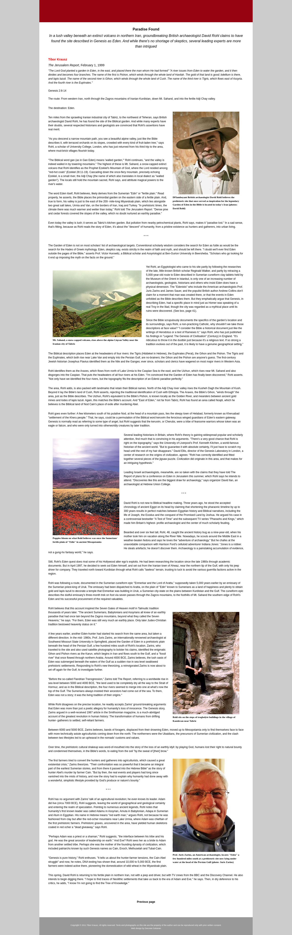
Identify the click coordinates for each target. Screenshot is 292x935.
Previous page (146, 901)
